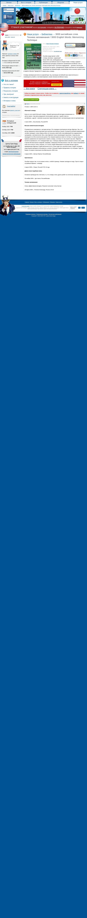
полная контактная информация (11, 154)
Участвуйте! (11, 106)
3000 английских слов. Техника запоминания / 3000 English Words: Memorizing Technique (41, 5)
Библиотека (17, 5)
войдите (76, 93)
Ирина (27, 103)
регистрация (11, 20)
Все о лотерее (38, 202)
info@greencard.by (13, 151)
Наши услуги (10, 5)
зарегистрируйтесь (65, 93)
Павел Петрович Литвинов (52, 43)
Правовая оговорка (30, 214)
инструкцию (42, 27)
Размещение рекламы (42, 214)
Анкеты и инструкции (10, 97)
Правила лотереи (9, 88)
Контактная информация (55, 214)
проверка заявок (12, 54)
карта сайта (7, 37)
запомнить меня (8, 13)
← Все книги (29, 88)
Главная (4, 5)
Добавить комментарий (31, 99)
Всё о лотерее (11, 80)
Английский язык (58, 51)
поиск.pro (13, 37)
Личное (32, 202)
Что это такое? (8, 84)
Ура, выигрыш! (8, 94)
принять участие (14, 110)
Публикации (46, 202)
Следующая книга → (47, 88)
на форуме (59, 27)
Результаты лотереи (10, 91)
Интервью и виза (9, 101)
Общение (52, 202)
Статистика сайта (25, 206)
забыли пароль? (10, 21)
